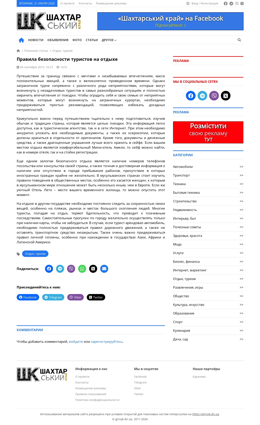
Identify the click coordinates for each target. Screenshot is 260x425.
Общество (208, 296)
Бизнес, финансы (208, 261)
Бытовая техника (208, 192)
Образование (208, 313)
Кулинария (208, 330)
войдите (76, 341)
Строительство (208, 201)
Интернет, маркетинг (208, 270)
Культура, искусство (208, 304)
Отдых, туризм (35, 254)
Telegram (140, 382)
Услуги (208, 253)
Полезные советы (208, 227)
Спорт (208, 322)
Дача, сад (208, 339)
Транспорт (208, 175)
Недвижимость (208, 209)
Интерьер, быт (208, 218)
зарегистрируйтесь (107, 341)
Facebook (140, 376)
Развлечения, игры (208, 287)
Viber (137, 388)
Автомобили (208, 166)
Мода (208, 244)
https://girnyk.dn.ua (205, 414)
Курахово (199, 376)
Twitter (139, 394)
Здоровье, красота (208, 235)
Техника (208, 184)
